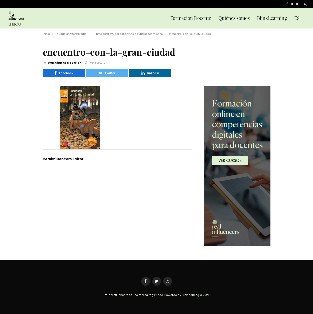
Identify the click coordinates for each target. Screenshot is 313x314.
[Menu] (9, 4)
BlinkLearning (272, 18)
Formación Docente (190, 18)
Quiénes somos (234, 18)
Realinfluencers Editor (64, 62)
